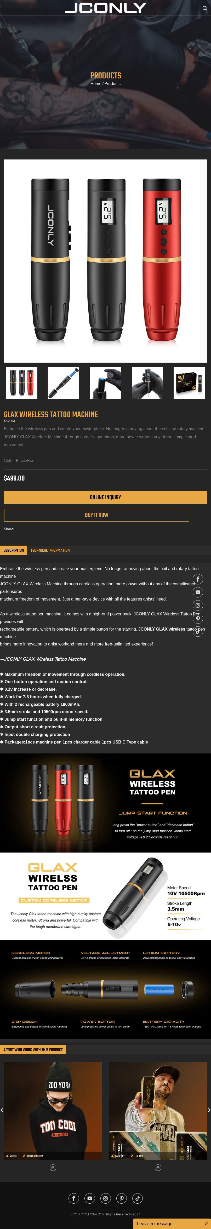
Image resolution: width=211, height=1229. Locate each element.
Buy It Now (96, 515)
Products (113, 84)
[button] (2, 1109)
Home (95, 84)
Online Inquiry (105, 497)
